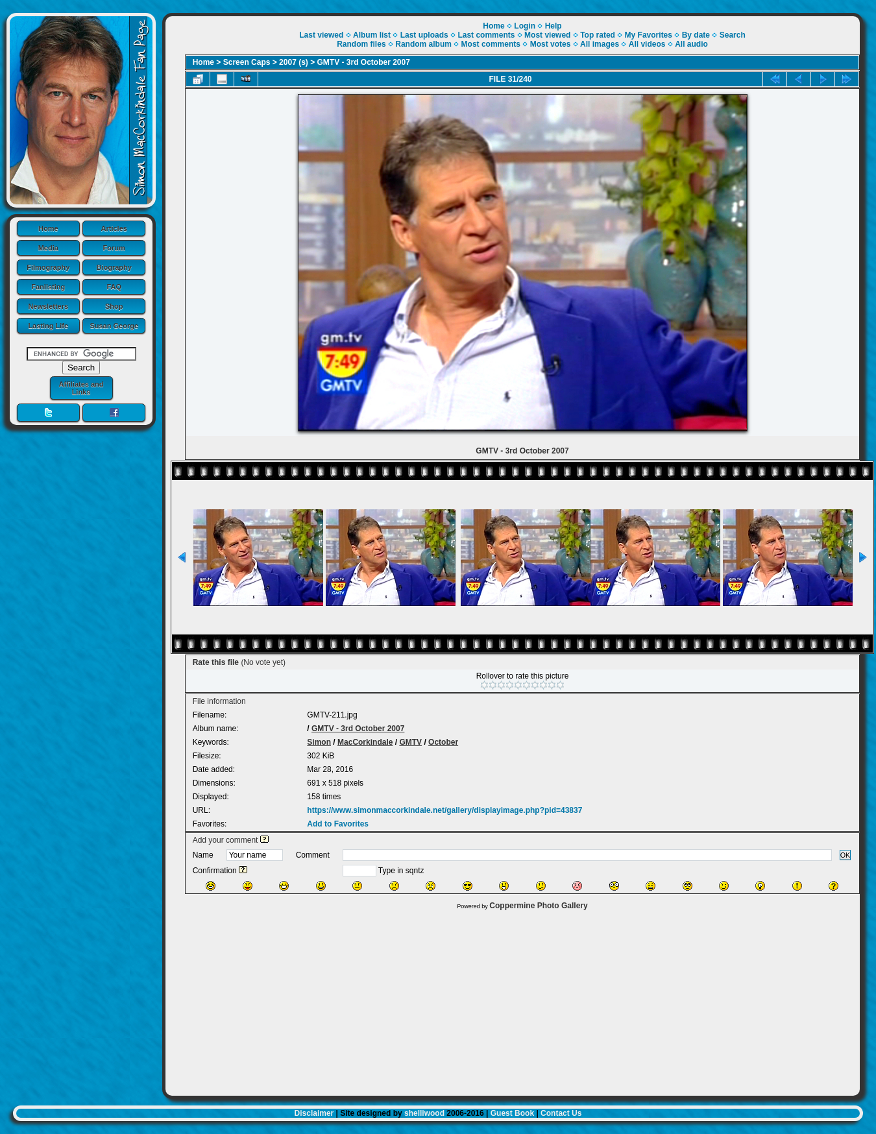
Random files (361, 44)
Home (48, 228)
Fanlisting (48, 287)
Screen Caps (247, 62)
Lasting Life (48, 326)
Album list (372, 35)
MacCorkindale (365, 742)
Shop (114, 306)
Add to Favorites (338, 823)
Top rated (597, 35)
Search (733, 35)
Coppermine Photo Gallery (538, 905)
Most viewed (547, 35)
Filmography (48, 267)
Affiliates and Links (80, 388)
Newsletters (48, 306)
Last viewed (321, 35)
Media (48, 248)
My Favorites (648, 35)
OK (845, 855)
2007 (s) (293, 62)
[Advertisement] (512, 1000)
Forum (114, 248)
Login (524, 25)
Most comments (490, 44)
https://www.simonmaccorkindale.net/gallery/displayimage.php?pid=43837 (444, 810)
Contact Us (561, 1113)
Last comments (486, 35)
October (443, 742)
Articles (114, 228)
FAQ (113, 287)
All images (599, 44)
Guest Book (512, 1113)
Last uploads (424, 35)
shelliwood (424, 1113)
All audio (691, 44)
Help (553, 25)
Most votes (550, 44)
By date (696, 35)
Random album (423, 44)
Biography (114, 267)
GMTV (410, 742)
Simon (319, 742)
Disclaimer (314, 1113)
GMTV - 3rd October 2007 (363, 62)
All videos (647, 44)
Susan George (114, 326)
